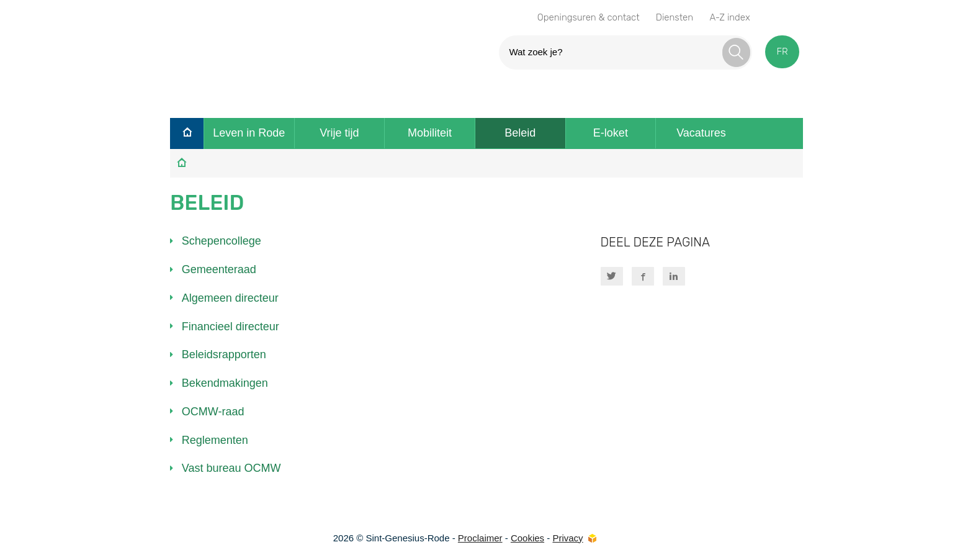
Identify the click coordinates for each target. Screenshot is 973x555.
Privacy (567, 538)
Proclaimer (480, 538)
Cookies (527, 538)
